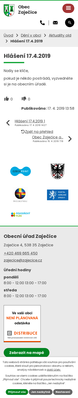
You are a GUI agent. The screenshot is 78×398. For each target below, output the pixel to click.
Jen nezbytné (40, 392)
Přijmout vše (17, 392)
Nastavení (63, 392)
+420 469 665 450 (21, 253)
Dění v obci (31, 35)
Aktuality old (60, 35)
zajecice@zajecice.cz (23, 260)
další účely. (54, 369)
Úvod (8, 35)
